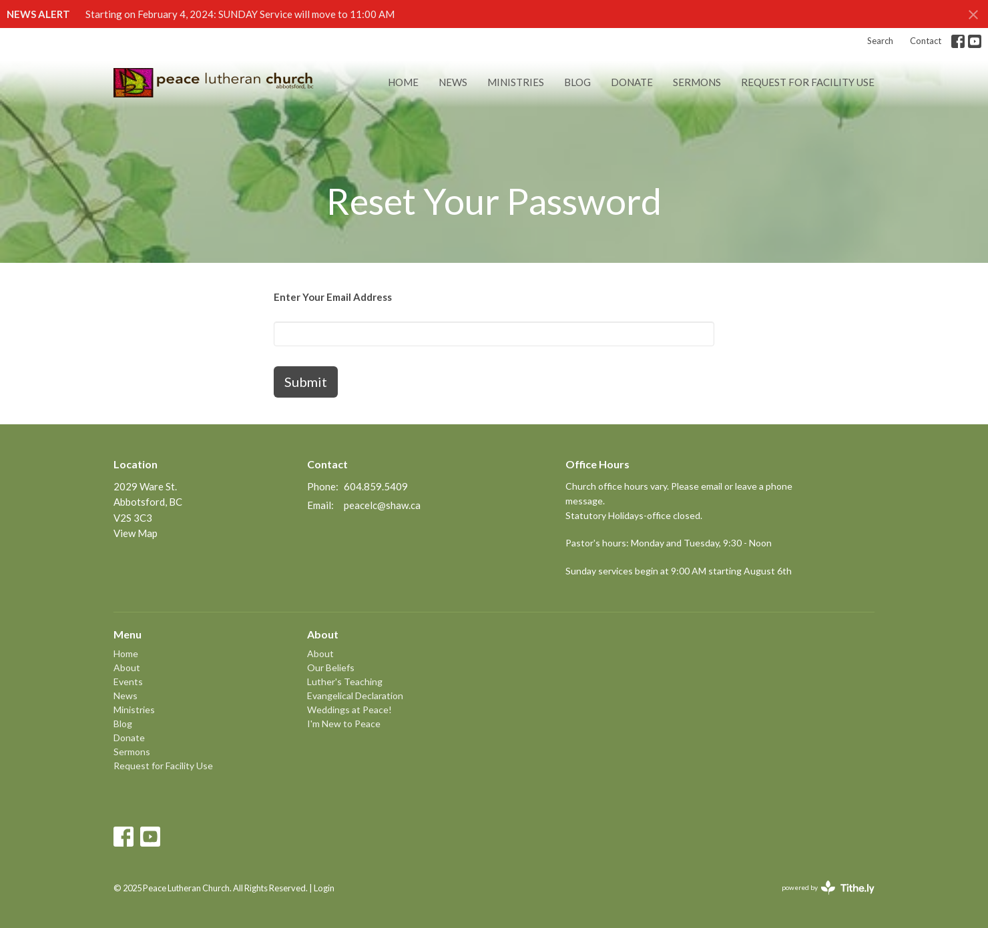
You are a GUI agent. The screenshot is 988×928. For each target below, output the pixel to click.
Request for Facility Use (808, 82)
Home (403, 82)
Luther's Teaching (345, 681)
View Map (135, 533)
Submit (305, 382)
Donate (632, 82)
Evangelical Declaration (355, 695)
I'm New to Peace (344, 723)
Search (880, 40)
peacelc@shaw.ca (382, 505)
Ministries (515, 82)
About (126, 667)
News (453, 82)
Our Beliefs (330, 667)
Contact (925, 40)
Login (324, 888)
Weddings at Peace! (349, 709)
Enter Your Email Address (333, 297)
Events (128, 681)
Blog (577, 82)
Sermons (697, 82)
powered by (828, 888)
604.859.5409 (376, 486)
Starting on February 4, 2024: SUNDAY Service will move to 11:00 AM (240, 14)
